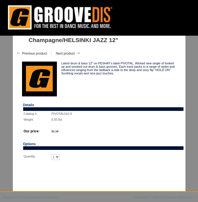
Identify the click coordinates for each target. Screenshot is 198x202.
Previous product (31, 53)
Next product (68, 53)
